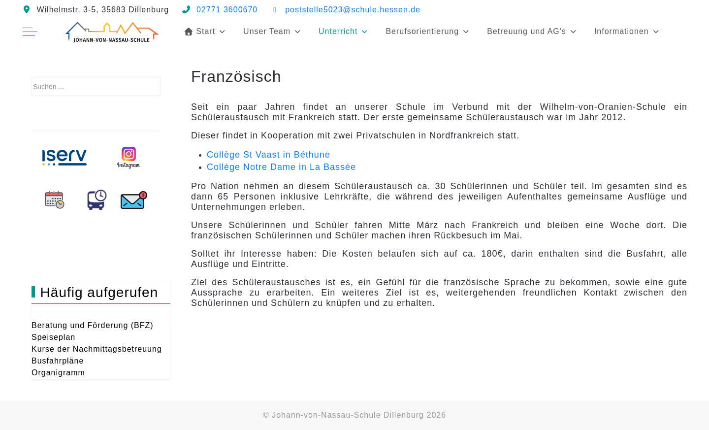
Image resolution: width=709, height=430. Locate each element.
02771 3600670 (227, 9)
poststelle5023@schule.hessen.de (352, 9)
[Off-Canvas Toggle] (30, 31)
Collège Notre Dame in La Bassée (281, 167)
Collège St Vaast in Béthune (268, 155)
